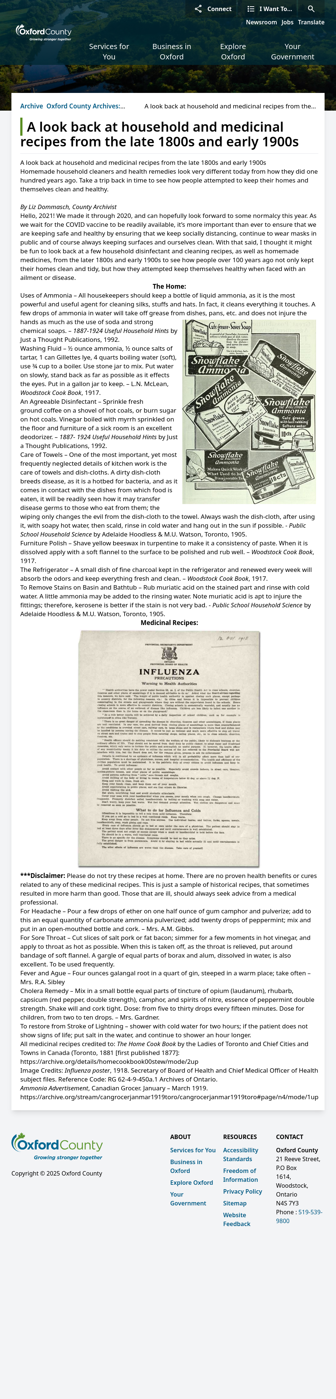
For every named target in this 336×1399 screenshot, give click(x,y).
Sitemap (235, 1203)
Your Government (292, 51)
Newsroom (261, 22)
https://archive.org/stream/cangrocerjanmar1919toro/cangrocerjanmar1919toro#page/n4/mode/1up (169, 1097)
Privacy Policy (242, 1191)
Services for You (109, 51)
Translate (311, 22)
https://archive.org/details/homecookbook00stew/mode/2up (109, 1061)
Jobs (287, 22)
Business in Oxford (171, 51)
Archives (33, 106)
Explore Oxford (233, 51)
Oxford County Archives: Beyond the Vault (83, 110)
